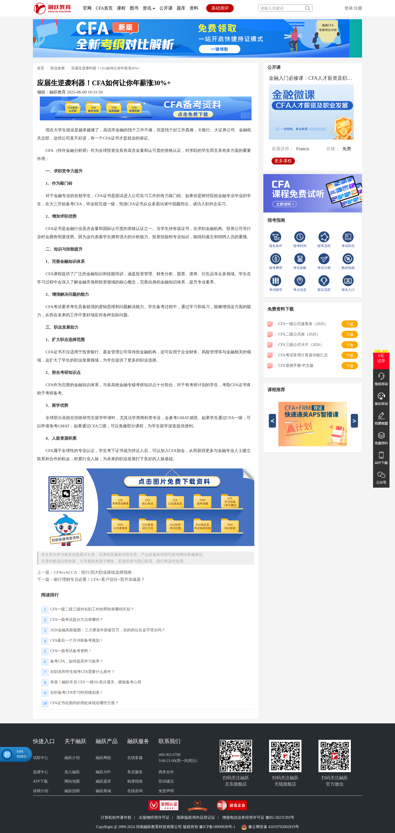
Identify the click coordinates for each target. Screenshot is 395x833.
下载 (350, 324)
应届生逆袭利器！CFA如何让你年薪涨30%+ (105, 68)
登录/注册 (353, 8)
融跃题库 (103, 781)
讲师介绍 (40, 791)
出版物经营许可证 (154, 817)
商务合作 (166, 772)
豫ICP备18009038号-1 (217, 827)
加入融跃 (72, 772)
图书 (134, 8)
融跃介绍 (72, 758)
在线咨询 (135, 791)
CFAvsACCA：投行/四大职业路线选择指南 (93, 572)
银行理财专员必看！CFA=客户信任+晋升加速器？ (99, 579)
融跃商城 (103, 791)
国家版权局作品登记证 (196, 817)
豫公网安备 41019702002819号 (273, 827)
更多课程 (284, 159)
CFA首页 (104, 8)
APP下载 (40, 781)
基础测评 (220, 8)
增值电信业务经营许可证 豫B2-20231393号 (258, 817)
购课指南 (135, 781)
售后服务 (135, 772)
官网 (87, 8)
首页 (40, 68)
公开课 (166, 8)
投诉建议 (166, 781)
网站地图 (72, 781)
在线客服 (135, 758)
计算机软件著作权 (116, 817)
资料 (194, 8)
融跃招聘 (72, 791)
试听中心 (40, 758)
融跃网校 (103, 758)
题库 (181, 8)
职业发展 (57, 68)
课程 (121, 8)
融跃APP (103, 772)
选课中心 (40, 772)
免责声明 (166, 791)
